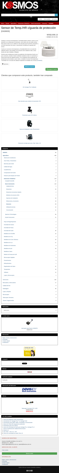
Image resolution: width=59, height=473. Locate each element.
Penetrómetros (7, 260)
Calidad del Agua (8, 166)
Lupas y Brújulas (7, 291)
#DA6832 (39, 60)
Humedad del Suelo (8, 230)
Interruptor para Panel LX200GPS (29, 328)
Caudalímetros (7, 169)
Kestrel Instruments (9, 217)
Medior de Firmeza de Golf (10, 254)
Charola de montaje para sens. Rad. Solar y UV (29, 143)
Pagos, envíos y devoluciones (9, 337)
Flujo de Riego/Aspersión (10, 221)
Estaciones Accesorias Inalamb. (13, 192)
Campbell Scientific (9, 181)
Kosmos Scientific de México (33, 467)
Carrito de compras (7, 376)
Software (6, 272)
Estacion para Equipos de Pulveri (12, 175)
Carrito (40, 19)
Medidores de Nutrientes (10, 245)
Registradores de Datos (9, 266)
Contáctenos (5, 342)
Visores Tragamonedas (8, 300)
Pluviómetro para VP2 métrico (29, 115)
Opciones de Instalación (12, 198)
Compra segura (6, 341)
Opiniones (5, 64)
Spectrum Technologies (10, 214)
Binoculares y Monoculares (9, 282)
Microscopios (6, 294)
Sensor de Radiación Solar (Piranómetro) (29, 129)
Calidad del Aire (10, 186)
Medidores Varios (8, 251)
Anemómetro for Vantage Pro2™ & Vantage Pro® (15, 421)
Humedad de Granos (9, 224)
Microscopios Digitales (9, 257)
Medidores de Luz (8, 242)
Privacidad (4, 339)
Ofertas (4, 396)
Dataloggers (6, 288)
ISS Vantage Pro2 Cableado (29, 87)
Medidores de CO (8, 236)
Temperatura (7, 269)
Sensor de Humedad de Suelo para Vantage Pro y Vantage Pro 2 (19, 427)
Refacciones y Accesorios (12, 201)
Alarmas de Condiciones (10, 157)
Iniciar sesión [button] (29, 453)
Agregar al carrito (52, 69)
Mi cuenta (54, 19)
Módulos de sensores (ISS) (12, 195)
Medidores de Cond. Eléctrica (11, 239)
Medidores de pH (8, 248)
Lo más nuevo (6, 316)
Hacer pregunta (29, 66)
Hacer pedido (47, 19)
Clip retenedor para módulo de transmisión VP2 (29, 101)
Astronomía (5, 279)
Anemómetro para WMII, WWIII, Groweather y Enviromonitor (18, 422)
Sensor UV (6, 430)
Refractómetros (7, 263)
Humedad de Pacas (8, 227)
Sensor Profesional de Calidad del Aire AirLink (14, 428)
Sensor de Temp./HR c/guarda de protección (14, 424)
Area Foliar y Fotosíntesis (10, 160)
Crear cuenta (5, 450)
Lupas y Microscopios (9, 275)
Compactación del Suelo (10, 172)
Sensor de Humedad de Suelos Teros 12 (13, 433)
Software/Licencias (10, 207)
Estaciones (8, 189)
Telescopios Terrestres (8, 297)
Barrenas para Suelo (9, 163)
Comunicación (9, 210)
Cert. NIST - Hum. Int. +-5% (10, 431)
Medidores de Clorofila (9, 233)
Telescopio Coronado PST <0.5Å (29, 408)
